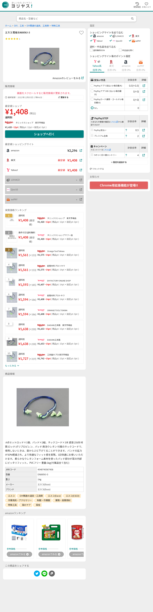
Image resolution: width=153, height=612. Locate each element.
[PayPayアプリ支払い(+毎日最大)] (144, 86)
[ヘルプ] (126, 130)
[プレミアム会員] (143, 136)
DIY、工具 (19, 25)
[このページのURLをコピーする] (52, 574)
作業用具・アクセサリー (20, 500)
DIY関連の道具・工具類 (31, 495)
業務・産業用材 (63, 500)
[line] (44, 574)
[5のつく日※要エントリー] (143, 155)
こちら (114, 122)
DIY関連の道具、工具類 (38, 25)
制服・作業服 (43, 500)
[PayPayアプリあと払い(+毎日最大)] (144, 91)
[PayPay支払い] (143, 130)
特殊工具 (56, 25)
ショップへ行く (44, 134)
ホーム (8, 25)
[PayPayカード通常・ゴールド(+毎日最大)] (144, 100)
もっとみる (12, 365)
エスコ (11, 495)
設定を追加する (119, 162)
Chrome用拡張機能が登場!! (119, 185)
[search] (132, 19)
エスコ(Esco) (54, 495)
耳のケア (26, 505)
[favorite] (81, 32)
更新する (63, 97)
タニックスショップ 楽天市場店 (30, 122)
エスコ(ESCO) (72, 495)
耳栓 (38, 505)
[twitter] (37, 574)
